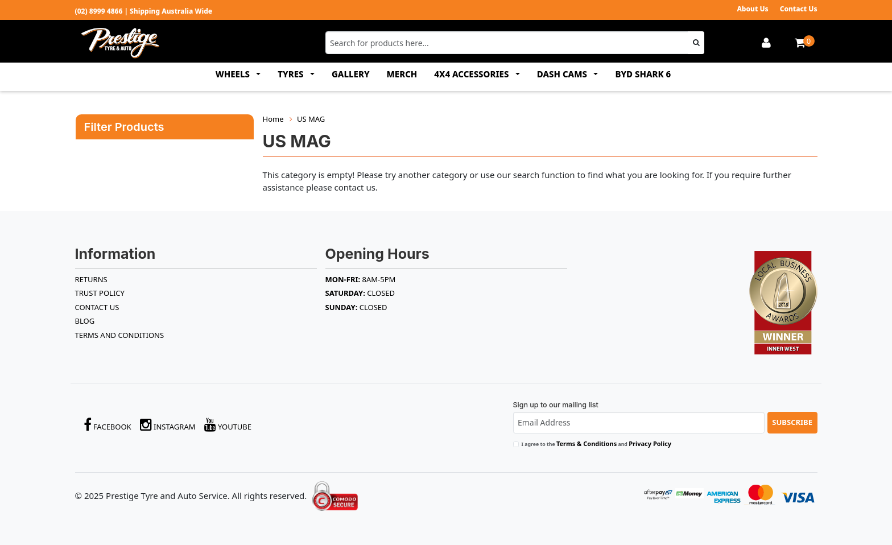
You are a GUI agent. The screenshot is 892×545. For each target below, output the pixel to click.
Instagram (168, 425)
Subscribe (792, 422)
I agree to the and (597, 443)
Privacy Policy (650, 443)
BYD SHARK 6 (643, 74)
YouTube (228, 425)
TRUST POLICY (100, 293)
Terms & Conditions (586, 443)
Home (273, 119)
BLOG (85, 321)
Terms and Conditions (119, 335)
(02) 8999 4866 (99, 11)
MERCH (402, 74)
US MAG (311, 119)
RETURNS (91, 279)
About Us (752, 9)
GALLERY (351, 74)
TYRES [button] (291, 74)
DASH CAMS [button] (563, 74)
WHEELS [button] (234, 74)
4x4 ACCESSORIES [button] (472, 74)
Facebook (107, 425)
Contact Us (798, 9)
